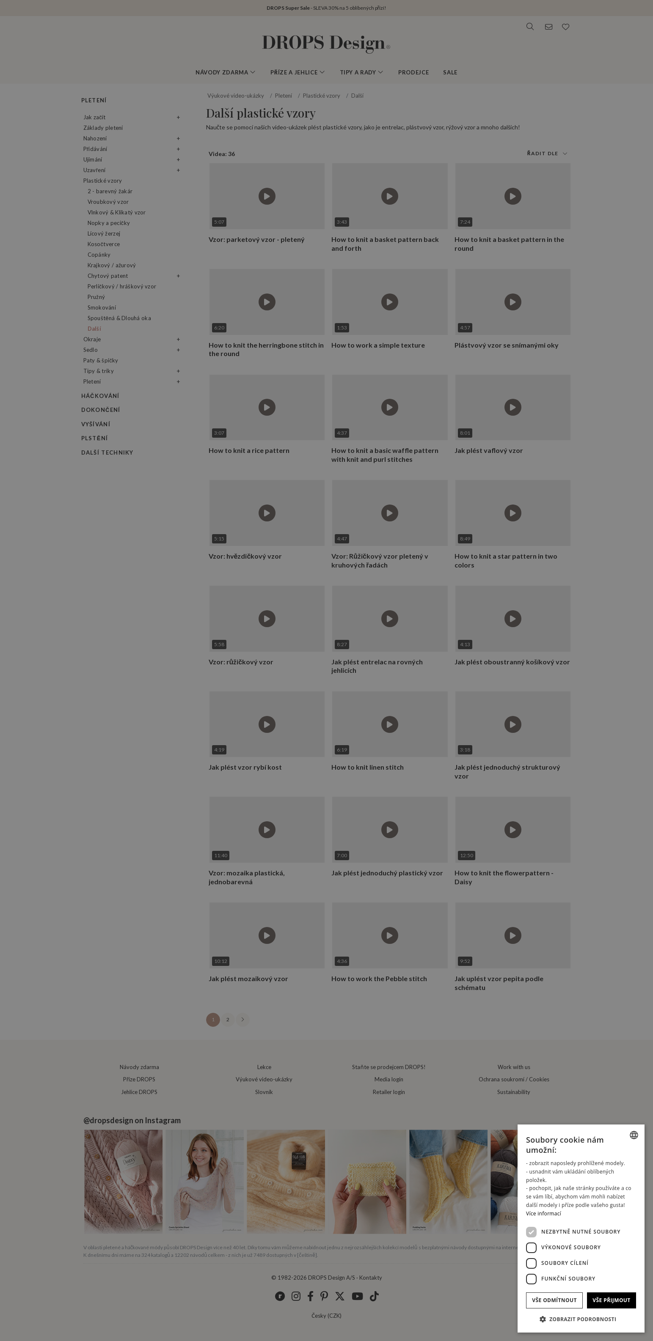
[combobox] (634, 1135)
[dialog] (581, 1228)
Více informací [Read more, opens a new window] (543, 1213)
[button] (581, 1319)
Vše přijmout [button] (611, 1300)
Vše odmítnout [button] (554, 1300)
